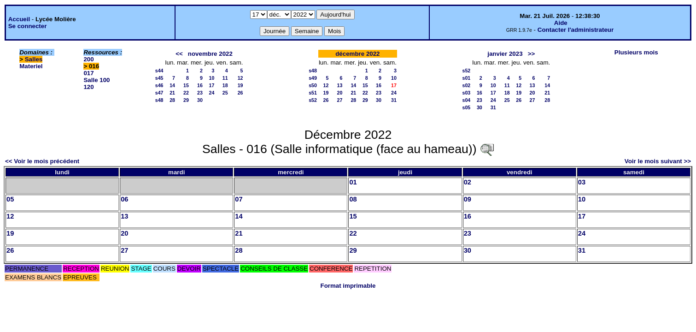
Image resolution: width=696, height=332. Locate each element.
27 (339, 100)
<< (179, 53)
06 (124, 199)
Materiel (30, 66)
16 (200, 85)
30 (200, 100)
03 (581, 182)
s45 (159, 78)
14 (172, 85)
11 (225, 78)
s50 (313, 85)
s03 (466, 92)
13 (339, 85)
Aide (560, 22)
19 (240, 85)
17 (212, 85)
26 (240, 92)
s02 (466, 85)
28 (172, 100)
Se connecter (27, 26)
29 (186, 100)
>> (531, 53)
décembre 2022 (357, 53)
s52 (313, 100)
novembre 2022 (210, 53)
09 (467, 199)
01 (353, 182)
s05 (466, 107)
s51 (313, 92)
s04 (466, 100)
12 (240, 78)
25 (225, 92)
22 (186, 92)
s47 (159, 92)
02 (467, 182)
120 (88, 86)
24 (212, 92)
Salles (34, 59)
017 (88, 73)
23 (200, 92)
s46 (159, 85)
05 (10, 199)
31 (394, 100)
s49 (313, 78)
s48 (159, 100)
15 (186, 85)
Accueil (19, 19)
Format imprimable (348, 285)
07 (238, 199)
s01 (466, 78)
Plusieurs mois (636, 52)
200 (88, 59)
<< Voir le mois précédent (42, 161)
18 (225, 85)
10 (212, 78)
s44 (159, 70)
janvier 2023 (504, 53)
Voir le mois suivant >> (658, 161)
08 (353, 199)
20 (339, 92)
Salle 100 (96, 80)
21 (172, 92)
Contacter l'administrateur (576, 29)
